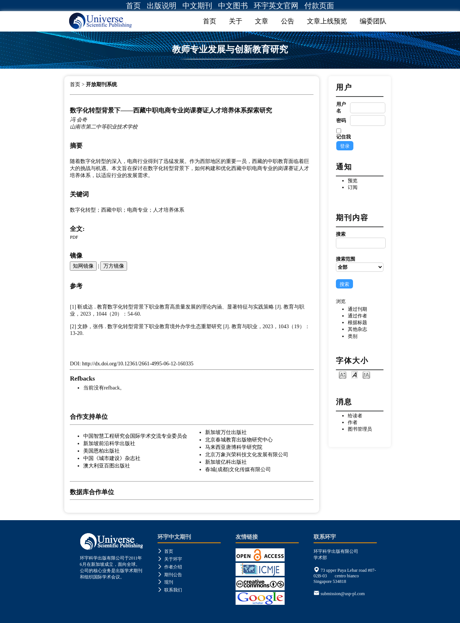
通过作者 (357, 316)
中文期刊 (197, 5)
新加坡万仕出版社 (226, 432)
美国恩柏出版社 (101, 451)
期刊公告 (170, 574)
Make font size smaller (342, 374)
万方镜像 (113, 266)
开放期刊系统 (101, 84)
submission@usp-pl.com (343, 593)
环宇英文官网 (276, 5)
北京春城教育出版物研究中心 (239, 440)
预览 (352, 180)
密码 (341, 120)
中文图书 (233, 5)
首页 (133, 5)
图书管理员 (360, 429)
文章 (261, 21)
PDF (74, 237)
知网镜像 (83, 266)
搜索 (360, 239)
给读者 (355, 415)
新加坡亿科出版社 (226, 462)
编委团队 (373, 21)
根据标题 (357, 322)
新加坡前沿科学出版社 (109, 443)
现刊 (165, 582)
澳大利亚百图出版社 (106, 466)
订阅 (352, 187)
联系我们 (170, 590)
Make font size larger (366, 374)
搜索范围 (360, 264)
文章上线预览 (327, 21)
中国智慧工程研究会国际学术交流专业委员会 (135, 436)
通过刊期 (357, 309)
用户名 (341, 107)
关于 (235, 21)
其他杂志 (357, 329)
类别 (352, 336)
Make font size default (354, 374)
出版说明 (161, 5)
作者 (352, 422)
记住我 (343, 137)
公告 (287, 21)
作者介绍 (170, 567)
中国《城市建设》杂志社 (111, 458)
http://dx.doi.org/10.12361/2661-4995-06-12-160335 (138, 363)
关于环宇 (170, 559)
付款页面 (319, 5)
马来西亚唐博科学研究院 (233, 447)
